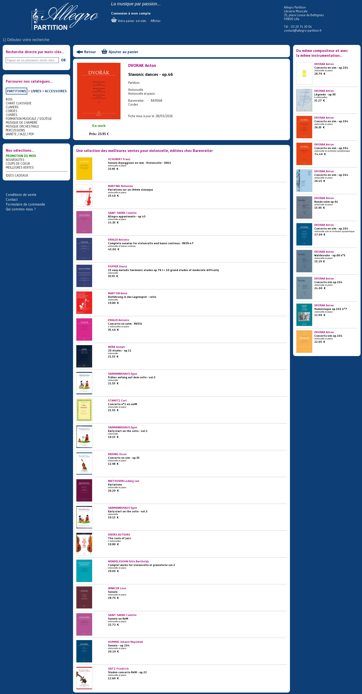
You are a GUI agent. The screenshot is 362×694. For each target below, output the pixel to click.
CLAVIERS (12, 107)
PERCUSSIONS (15, 130)
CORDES (11, 111)
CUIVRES (11, 115)
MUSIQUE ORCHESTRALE (22, 126)
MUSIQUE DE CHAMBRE (21, 122)
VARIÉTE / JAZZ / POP (20, 134)
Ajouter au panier (123, 51)
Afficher (156, 21)
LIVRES (36, 91)
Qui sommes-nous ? (21, 209)
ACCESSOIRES (56, 91)
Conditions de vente (21, 194)
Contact (12, 199)
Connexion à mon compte (131, 13)
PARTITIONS (16, 91)
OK (63, 59)
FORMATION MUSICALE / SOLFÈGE (29, 119)
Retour (90, 51)
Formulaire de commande (25, 204)
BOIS (9, 99)
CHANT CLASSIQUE (19, 103)
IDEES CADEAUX (17, 175)
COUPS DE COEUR (18, 163)
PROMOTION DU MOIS (21, 156)
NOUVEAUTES (15, 160)
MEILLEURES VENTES (20, 167)
